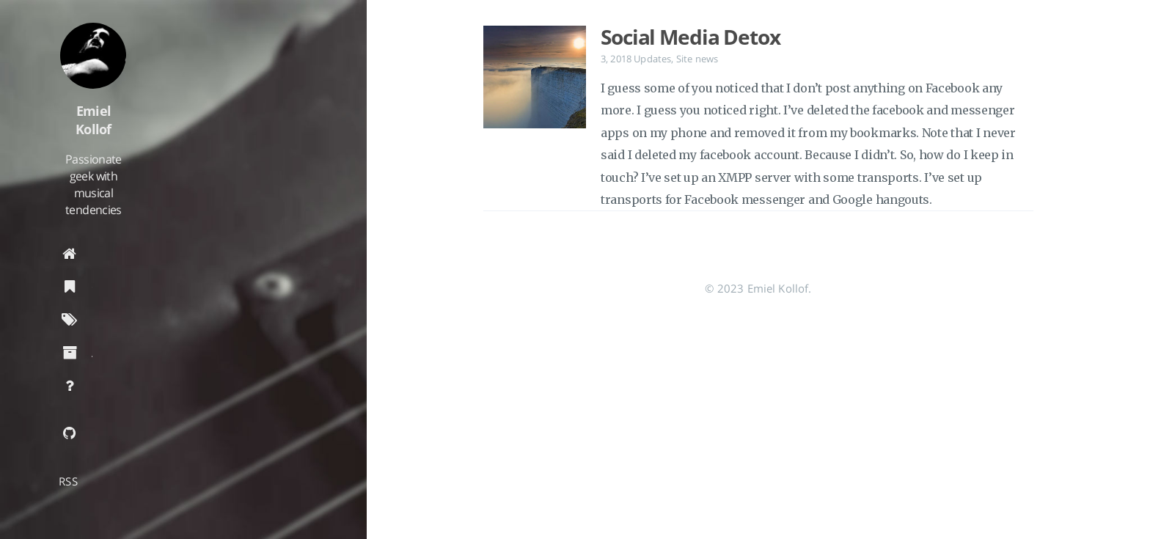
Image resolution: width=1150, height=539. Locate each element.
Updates (652, 58)
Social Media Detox (690, 37)
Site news (697, 58)
